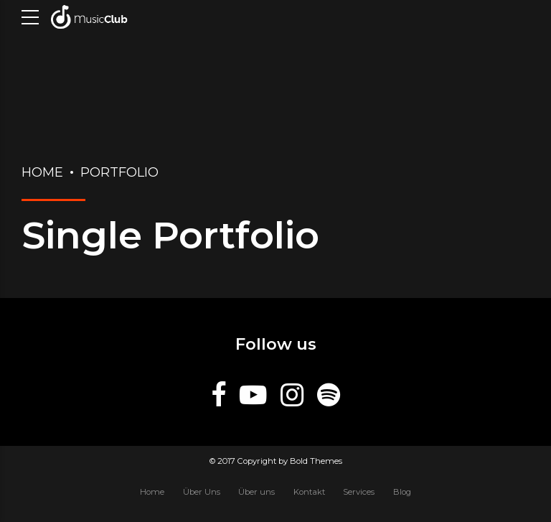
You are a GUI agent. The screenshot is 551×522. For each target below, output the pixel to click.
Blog (402, 492)
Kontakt (309, 492)
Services (359, 492)
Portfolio (119, 172)
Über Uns (201, 492)
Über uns (256, 492)
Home (42, 172)
